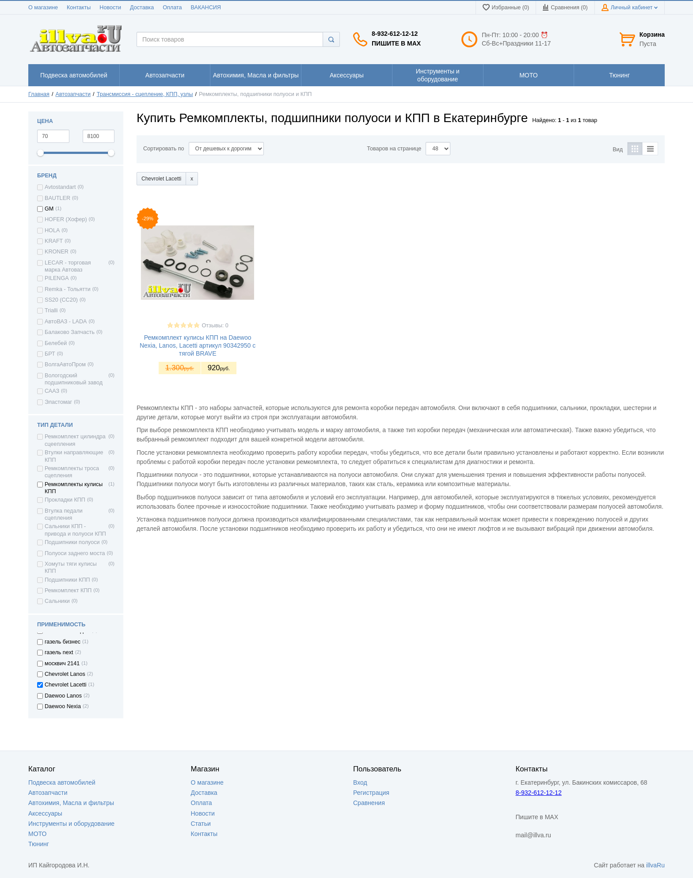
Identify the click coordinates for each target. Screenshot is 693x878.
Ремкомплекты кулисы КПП (74, 488)
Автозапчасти (73, 94)
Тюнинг (38, 843)
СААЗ (52, 391)
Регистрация (371, 792)
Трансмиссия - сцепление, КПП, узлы (145, 94)
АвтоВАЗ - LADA (66, 321)
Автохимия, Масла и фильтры (71, 802)
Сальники (57, 601)
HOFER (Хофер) (66, 219)
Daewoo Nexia (63, 706)
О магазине (43, 7)
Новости (110, 7)
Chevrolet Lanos (65, 674)
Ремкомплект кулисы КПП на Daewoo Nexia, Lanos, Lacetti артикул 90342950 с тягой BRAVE (197, 345)
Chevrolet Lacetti (66, 685)
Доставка (142, 7)
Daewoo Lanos (63, 696)
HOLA (52, 230)
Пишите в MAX (396, 43)
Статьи (201, 823)
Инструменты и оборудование (71, 823)
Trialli (51, 310)
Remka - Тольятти (68, 289)
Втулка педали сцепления (64, 514)
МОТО (37, 833)
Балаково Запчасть (70, 332)
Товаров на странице (394, 149)
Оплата (172, 7)
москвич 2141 (62, 663)
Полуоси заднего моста (75, 553)
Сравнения (369, 802)
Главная (39, 94)
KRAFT (54, 241)
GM (49, 209)
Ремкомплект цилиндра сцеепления (75, 440)
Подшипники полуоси (72, 542)
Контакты (79, 7)
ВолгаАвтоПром (65, 364)
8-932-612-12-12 (395, 33)
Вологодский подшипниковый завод (74, 379)
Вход (360, 782)
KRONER (57, 252)
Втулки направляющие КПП (74, 456)
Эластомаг (58, 402)
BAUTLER (57, 198)
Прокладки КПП (65, 500)
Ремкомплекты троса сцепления (72, 472)
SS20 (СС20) (61, 300)
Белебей (56, 343)
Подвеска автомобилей (61, 782)
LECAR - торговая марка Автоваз (68, 266)
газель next (59, 652)
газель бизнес (62, 642)
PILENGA (57, 278)
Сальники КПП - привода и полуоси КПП (75, 530)
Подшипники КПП (67, 580)
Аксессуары (45, 813)
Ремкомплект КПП (68, 590)
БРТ (50, 354)
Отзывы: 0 (215, 325)
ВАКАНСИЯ (206, 7)
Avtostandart (60, 187)
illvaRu (655, 865)
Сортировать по (163, 149)
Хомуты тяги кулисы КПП (71, 567)
